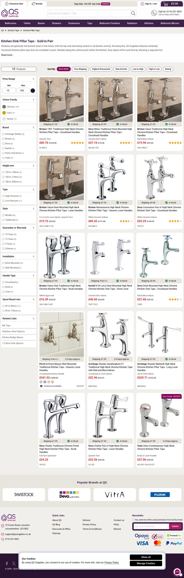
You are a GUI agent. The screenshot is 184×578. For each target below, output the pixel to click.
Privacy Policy (89, 524)
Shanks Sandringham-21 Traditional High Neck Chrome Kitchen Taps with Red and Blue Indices (110, 367)
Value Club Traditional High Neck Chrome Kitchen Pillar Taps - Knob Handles (61, 287)
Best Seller (64, 69)
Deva (9, 143)
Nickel (12, 119)
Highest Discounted (101, 69)
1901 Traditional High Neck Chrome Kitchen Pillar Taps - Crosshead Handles (61, 131)
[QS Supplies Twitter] (14, 563)
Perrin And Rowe (14, 153)
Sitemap (56, 533)
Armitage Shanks (14, 134)
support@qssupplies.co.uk (16, 534)
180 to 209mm (13, 181)
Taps (89, 23)
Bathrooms (10, 23)
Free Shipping (80, 69)
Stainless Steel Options (13, 331)
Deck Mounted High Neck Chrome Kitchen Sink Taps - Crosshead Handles (157, 287)
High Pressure (13, 196)
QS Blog (56, 524)
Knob (9, 287)
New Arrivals (121, 69)
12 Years (10, 239)
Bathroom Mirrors (170, 23)
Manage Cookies (146, 563)
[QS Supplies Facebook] (7, 563)
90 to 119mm (13, 310)
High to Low (154, 69)
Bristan (10, 138)
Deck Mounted (14, 263)
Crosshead (11, 282)
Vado (9, 157)
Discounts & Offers (61, 529)
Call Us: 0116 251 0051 (170, 11)
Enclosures (74, 23)
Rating (168, 69)
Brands (37, 4)
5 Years (10, 244)
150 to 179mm (13, 177)
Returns (117, 529)
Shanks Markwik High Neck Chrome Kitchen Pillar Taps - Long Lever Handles (157, 367)
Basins (41, 23)
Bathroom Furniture (110, 23)
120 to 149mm (13, 172)
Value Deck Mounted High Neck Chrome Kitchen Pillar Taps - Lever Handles (61, 209)
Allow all (146, 557)
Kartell (9, 148)
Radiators (132, 23)
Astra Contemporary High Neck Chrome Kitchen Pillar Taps (155, 447)
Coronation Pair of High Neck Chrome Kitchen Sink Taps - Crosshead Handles (159, 209)
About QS (56, 520)
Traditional (11, 220)
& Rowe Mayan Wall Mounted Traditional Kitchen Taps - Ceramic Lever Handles (59, 367)
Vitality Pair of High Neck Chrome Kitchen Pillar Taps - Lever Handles (108, 447)
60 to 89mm (12, 306)
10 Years (10, 234)
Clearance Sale (14, 4)
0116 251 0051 (10, 539)
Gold (11, 113)
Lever (9, 291)
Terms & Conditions (92, 529)
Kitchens (148, 23)
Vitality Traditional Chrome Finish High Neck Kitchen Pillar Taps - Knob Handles (59, 448)
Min (9, 85)
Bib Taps (6, 325)
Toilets (27, 23)
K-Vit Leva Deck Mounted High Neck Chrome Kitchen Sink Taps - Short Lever (110, 287)
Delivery (86, 520)
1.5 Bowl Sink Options (12, 343)
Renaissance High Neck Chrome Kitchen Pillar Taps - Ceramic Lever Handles (110, 209)
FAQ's (116, 524)
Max (23, 85)
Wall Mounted (13, 267)
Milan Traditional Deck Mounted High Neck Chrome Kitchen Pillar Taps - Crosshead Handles (110, 132)
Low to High (138, 69)
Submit (175, 526)
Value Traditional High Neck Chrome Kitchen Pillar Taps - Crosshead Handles (157, 132)
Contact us (119, 520)
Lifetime (10, 248)
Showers (56, 23)
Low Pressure (13, 200)
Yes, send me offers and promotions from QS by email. (159, 520)
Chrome (13, 106)
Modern (10, 215)
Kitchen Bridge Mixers (12, 337)
